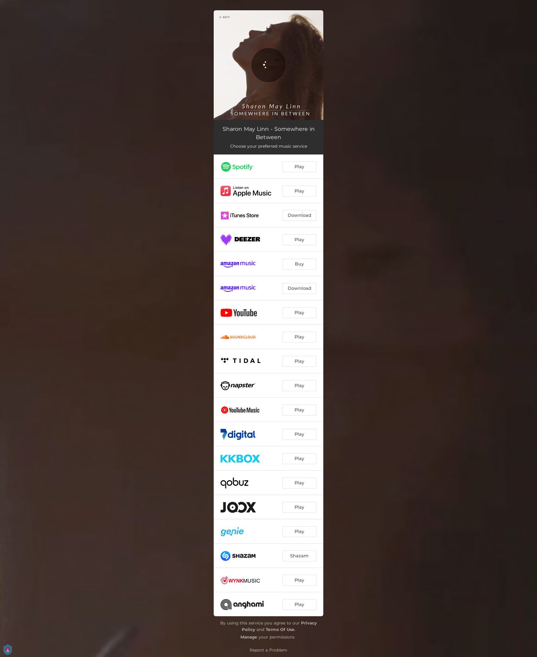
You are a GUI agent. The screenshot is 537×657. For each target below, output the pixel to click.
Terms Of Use (280, 629)
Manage (248, 637)
